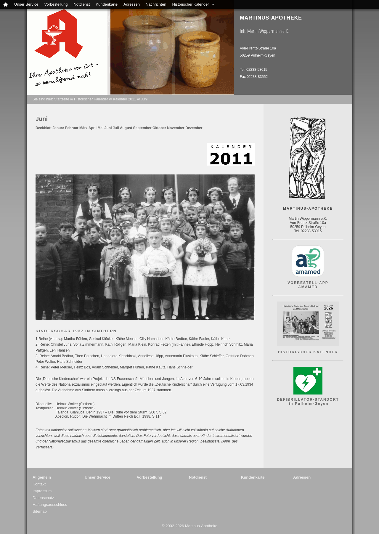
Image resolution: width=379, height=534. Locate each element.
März (83, 128)
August (126, 128)
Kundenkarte (107, 4)
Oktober (159, 128)
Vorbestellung (56, 4)
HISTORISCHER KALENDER (308, 352)
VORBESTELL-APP (308, 283)
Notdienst (81, 4)
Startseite (61, 99)
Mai (100, 128)
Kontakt (39, 484)
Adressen (131, 4)
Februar (71, 128)
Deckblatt (44, 128)
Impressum (42, 491)
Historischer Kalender (190, 4)
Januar (58, 128)
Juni (144, 99)
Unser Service (26, 4)
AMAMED (308, 287)
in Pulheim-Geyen (308, 404)
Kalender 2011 (124, 99)
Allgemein (42, 477)
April (93, 128)
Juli (116, 128)
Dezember (193, 128)
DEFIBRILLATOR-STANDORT (308, 399)
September (142, 128)
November (175, 128)
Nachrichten (156, 4)
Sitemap (40, 511)
